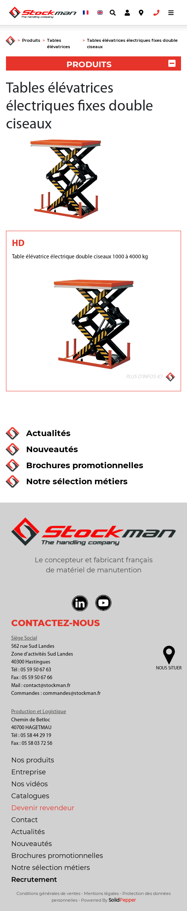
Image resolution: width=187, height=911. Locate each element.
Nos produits (32, 760)
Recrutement (34, 880)
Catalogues (30, 796)
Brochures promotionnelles (57, 856)
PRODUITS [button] (120, 64)
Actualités (28, 832)
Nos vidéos (29, 784)
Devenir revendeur (42, 808)
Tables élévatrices (58, 43)
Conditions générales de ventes (48, 893)
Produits (31, 40)
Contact (24, 820)
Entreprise (28, 772)
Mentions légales (101, 893)
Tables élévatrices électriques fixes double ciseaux (132, 43)
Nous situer (168, 668)
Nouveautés (31, 844)
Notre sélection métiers (50, 868)
